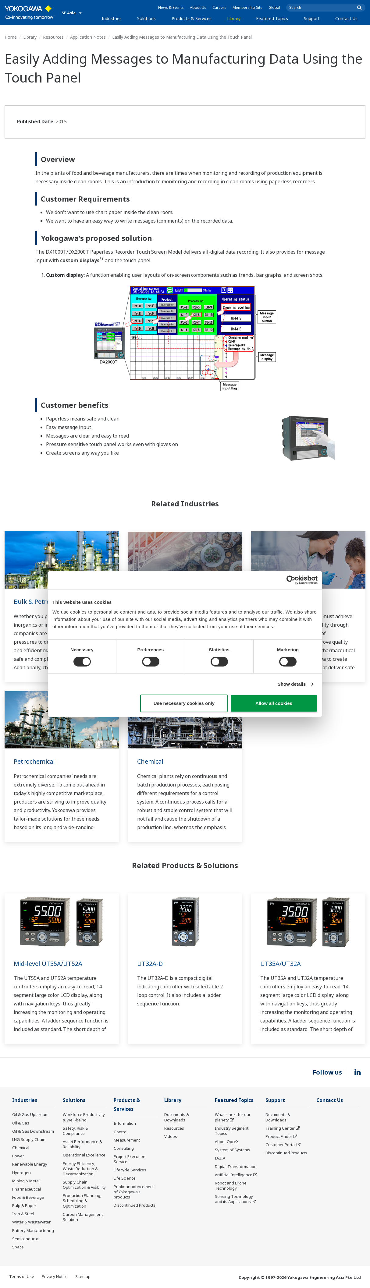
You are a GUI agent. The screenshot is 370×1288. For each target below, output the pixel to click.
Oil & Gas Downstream (33, 1131)
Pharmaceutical (26, 1189)
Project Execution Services (129, 1159)
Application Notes (88, 37)
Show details (292, 684)
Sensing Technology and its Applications (234, 1199)
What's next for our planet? (233, 1117)
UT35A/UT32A (280, 963)
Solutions (146, 18)
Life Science (125, 1178)
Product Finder (278, 1136)
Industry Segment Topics (231, 1130)
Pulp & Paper (24, 1205)
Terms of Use (21, 1276)
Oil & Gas (20, 1123)
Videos (170, 1136)
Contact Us (346, 18)
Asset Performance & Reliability (82, 1144)
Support (312, 18)
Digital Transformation (236, 1166)
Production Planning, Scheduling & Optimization (82, 1201)
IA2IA (220, 1158)
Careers (219, 7)
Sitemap (83, 1276)
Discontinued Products (134, 1205)
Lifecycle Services (130, 1170)
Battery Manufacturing (33, 1230)
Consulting (124, 1148)
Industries (112, 18)
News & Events (171, 7)
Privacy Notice (55, 1276)
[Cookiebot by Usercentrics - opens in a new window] (291, 580)
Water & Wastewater (31, 1222)
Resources (53, 37)
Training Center (280, 1128)
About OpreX (227, 1141)
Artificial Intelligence (233, 1174)
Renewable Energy (29, 1164)
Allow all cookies (273, 703)
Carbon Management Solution (83, 1217)
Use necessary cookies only (184, 703)
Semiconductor (26, 1238)
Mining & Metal (26, 1181)
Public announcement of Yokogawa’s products (134, 1192)
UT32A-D (150, 963)
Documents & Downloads (176, 1117)
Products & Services (192, 18)
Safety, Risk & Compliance (75, 1130)
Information (125, 1123)
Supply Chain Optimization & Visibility (84, 1184)
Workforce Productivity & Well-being (84, 1117)
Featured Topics (272, 18)
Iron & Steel (23, 1213)
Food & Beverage (28, 1197)
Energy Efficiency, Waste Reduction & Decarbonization (80, 1169)
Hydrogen (21, 1172)
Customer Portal (280, 1144)
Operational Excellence (84, 1155)
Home (11, 37)
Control (120, 1132)
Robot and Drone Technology (231, 1185)
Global (274, 7)
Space (18, 1247)
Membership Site (247, 7)
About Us (198, 7)
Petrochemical (34, 761)
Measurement (127, 1140)
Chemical (150, 761)
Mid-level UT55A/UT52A (48, 963)
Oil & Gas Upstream (30, 1114)
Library (233, 18)
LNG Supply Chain (28, 1139)
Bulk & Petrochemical (45, 601)
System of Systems (232, 1150)
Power (18, 1156)
